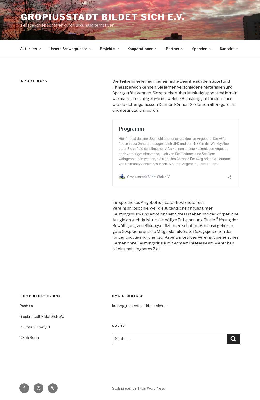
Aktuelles (30, 49)
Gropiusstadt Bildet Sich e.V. (103, 17)
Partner (175, 49)
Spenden (202, 49)
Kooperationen (142, 49)
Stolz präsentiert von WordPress (138, 388)
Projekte (109, 49)
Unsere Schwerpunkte (70, 49)
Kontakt (229, 49)
